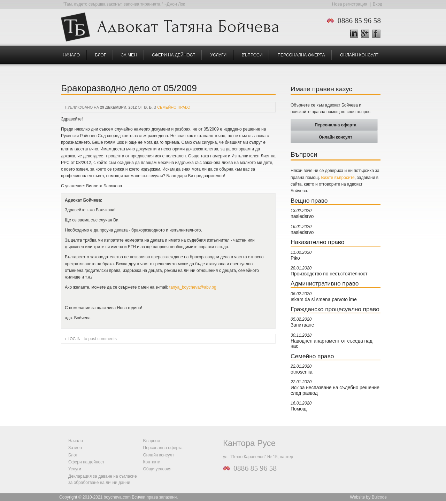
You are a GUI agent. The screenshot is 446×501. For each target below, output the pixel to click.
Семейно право (173, 107)
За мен (129, 55)
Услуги (218, 55)
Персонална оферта (301, 55)
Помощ (299, 409)
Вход (377, 4)
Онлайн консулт (359, 55)
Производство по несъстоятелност (329, 273)
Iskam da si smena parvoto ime (324, 299)
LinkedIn (354, 34)
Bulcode (379, 497)
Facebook (376, 34)
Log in (74, 339)
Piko (295, 258)
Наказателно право (317, 241)
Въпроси (251, 55)
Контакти (152, 462)
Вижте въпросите (338, 177)
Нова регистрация (349, 4)
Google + (368, 34)
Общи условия (157, 469)
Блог (100, 55)
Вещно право (309, 200)
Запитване (302, 325)
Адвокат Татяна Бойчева (188, 24)
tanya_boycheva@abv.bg (192, 287)
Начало (71, 55)
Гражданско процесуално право (335, 309)
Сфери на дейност (173, 55)
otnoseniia (302, 372)
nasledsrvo (302, 216)
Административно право (325, 283)
